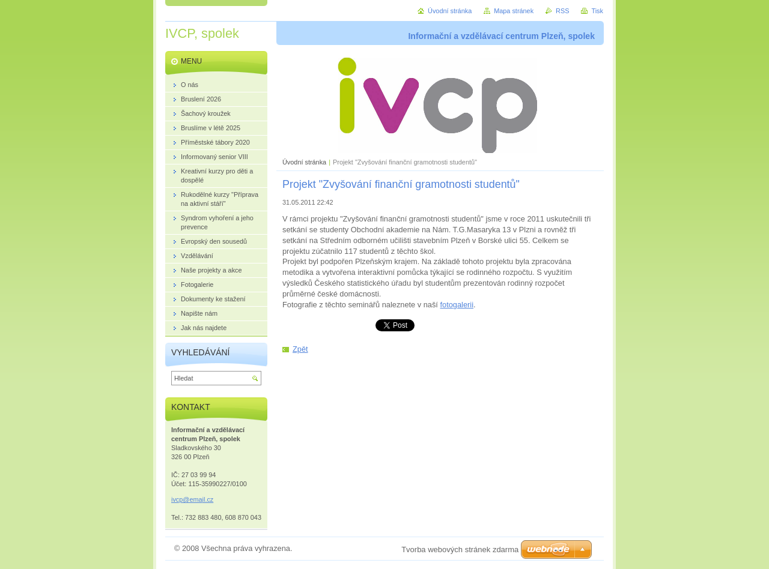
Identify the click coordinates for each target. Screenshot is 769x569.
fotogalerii (456, 304)
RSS (562, 10)
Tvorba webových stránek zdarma (459, 549)
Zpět (300, 349)
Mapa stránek (513, 10)
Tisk (597, 10)
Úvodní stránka (304, 162)
